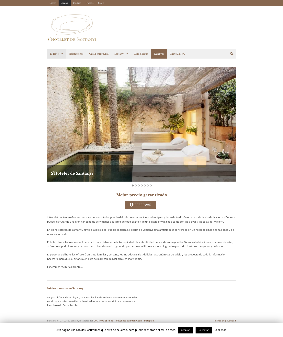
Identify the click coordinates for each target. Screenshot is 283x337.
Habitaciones (76, 54)
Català (101, 3)
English (53, 3)
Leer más (220, 330)
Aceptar (185, 330)
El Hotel (54, 54)
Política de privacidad (225, 320)
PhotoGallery (177, 54)
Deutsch (77, 3)
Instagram (149, 320)
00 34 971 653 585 (103, 320)
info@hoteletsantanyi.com (128, 320)
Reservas (159, 54)
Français (90, 3)
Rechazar (204, 330)
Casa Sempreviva (98, 54)
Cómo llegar (141, 54)
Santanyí (119, 54)
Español (64, 3)
